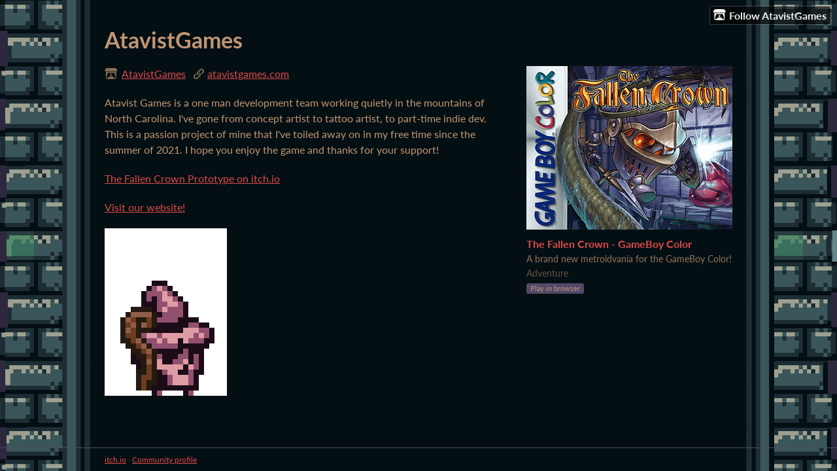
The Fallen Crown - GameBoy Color (609, 243)
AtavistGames (154, 73)
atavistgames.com (248, 73)
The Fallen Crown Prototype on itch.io (192, 178)
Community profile (164, 459)
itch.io (115, 459)
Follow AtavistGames (770, 15)
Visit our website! (145, 207)
